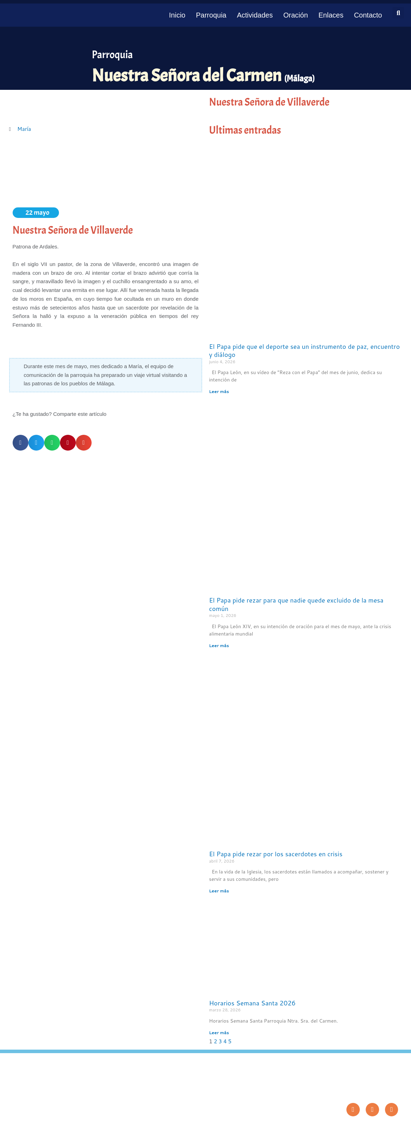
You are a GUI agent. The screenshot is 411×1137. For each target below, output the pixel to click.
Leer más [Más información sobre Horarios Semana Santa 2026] (219, 1033)
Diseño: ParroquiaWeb (380, 1128)
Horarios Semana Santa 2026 (252, 1003)
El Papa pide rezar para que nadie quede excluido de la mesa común (296, 604)
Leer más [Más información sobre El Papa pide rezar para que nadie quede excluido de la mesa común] (219, 646)
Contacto (368, 15)
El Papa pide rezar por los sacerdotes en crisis (276, 853)
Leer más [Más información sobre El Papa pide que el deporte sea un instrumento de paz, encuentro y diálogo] (219, 391)
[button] (398, 13)
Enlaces (330, 15)
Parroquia (211, 15)
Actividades (255, 15)
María (24, 129)
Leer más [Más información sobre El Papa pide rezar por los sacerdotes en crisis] (219, 891)
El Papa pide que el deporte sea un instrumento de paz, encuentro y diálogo (304, 350)
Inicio (177, 15)
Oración (295, 15)
